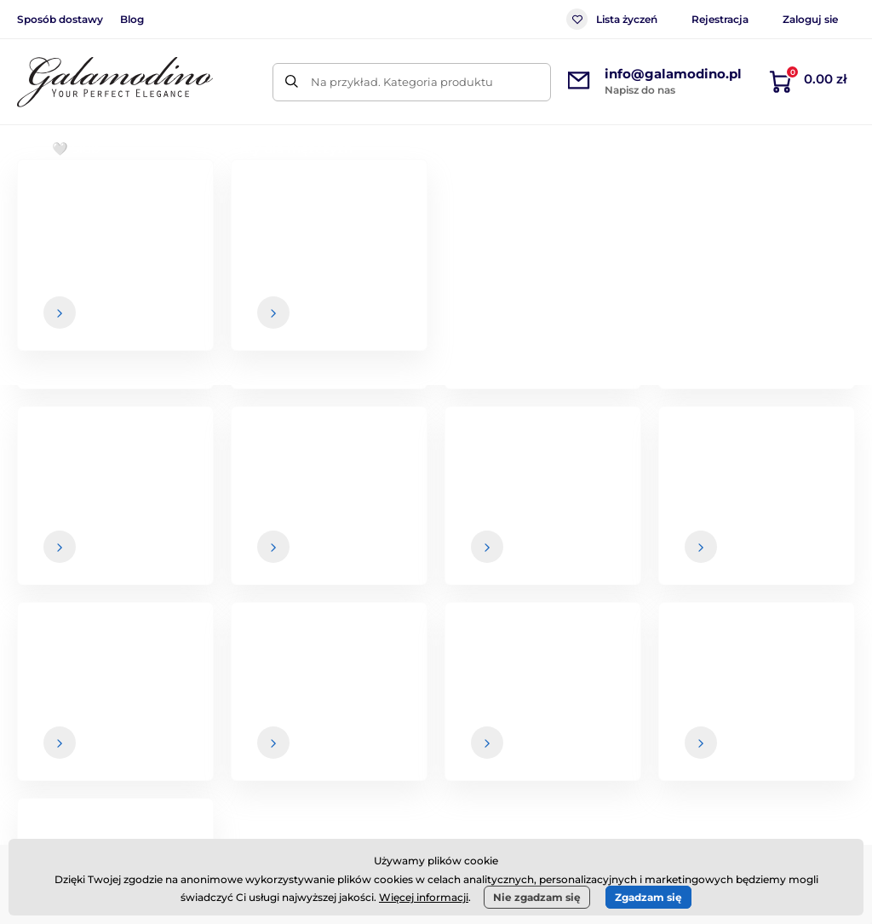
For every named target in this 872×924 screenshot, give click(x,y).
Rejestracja (720, 19)
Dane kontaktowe (796, 729)
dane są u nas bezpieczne (529, 565)
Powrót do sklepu (435, 436)
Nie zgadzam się (537, 897)
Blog (132, 19)
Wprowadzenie (56, 200)
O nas (762, 695)
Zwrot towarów (517, 762)
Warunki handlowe (528, 695)
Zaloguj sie (810, 19)
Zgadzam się (648, 897)
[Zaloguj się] (808, 531)
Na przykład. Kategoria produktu (402, 82)
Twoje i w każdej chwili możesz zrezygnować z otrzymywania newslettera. (611, 571)
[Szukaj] (291, 82)
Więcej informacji (423, 897)
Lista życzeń (611, 19)
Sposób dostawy (60, 19)
